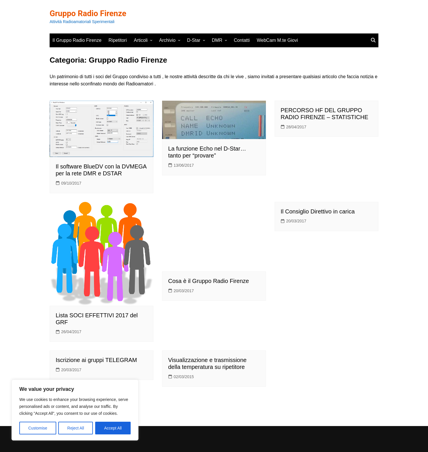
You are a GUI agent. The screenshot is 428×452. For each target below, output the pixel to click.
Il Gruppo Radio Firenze (77, 40)
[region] (75, 410)
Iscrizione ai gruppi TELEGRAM (96, 360)
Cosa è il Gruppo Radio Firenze (208, 281)
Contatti (242, 40)
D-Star (193, 40)
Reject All (75, 428)
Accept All (113, 428)
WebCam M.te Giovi (277, 40)
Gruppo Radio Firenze (89, 13)
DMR (217, 40)
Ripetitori (117, 40)
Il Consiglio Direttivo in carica (318, 211)
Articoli (141, 40)
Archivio (167, 40)
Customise (37, 428)
